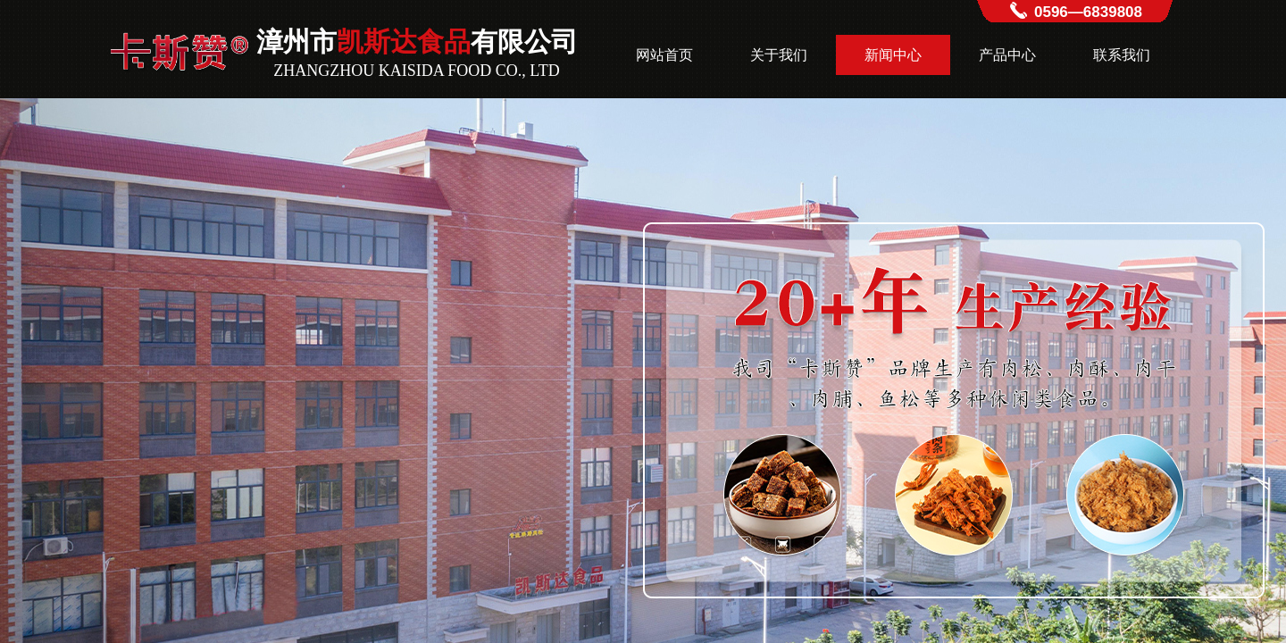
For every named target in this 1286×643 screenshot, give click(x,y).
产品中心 (1007, 55)
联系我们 (1121, 55)
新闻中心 (893, 55)
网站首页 (664, 55)
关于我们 (778, 55)
